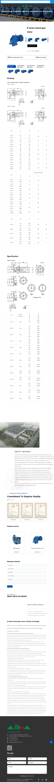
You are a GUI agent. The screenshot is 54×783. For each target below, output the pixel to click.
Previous (26, 39)
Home (15, 14)
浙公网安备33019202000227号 (27, 776)
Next (48, 39)
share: (29, 51)
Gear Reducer (26, 14)
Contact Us (32, 45)
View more (11, 499)
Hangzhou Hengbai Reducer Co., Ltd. (15, 779)
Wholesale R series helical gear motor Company (18, 780)
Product (20, 14)
